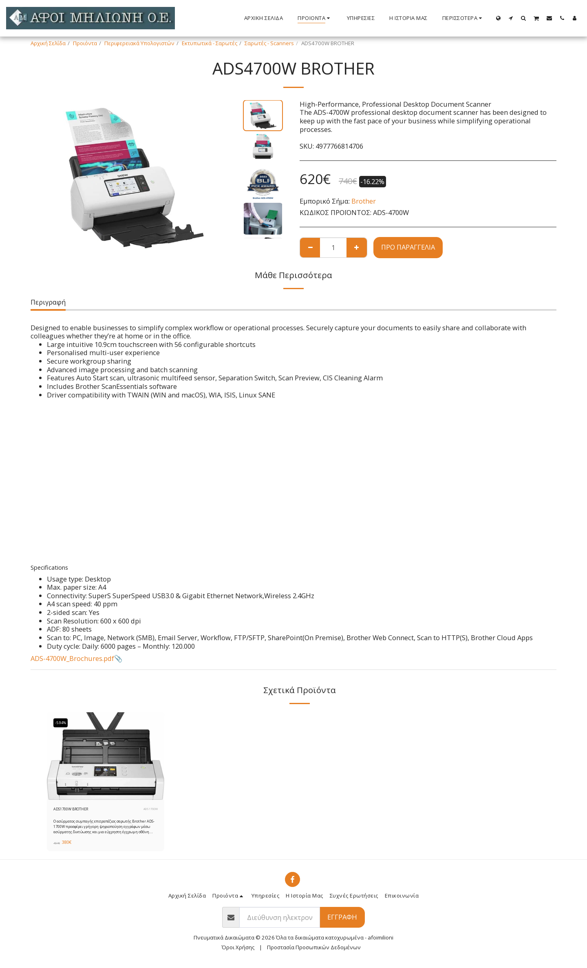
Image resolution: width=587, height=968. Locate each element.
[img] (105, 756)
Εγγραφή (342, 919)
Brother (363, 201)
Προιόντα (85, 43)
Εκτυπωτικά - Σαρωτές (209, 43)
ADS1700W (149, 810)
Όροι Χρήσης (238, 949)
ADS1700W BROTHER (79, 810)
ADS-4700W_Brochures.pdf (72, 658)
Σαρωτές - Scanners (269, 43)
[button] (511, 18)
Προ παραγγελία (408, 247)
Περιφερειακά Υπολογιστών (139, 43)
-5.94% (63, 723)
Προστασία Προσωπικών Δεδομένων (314, 949)
